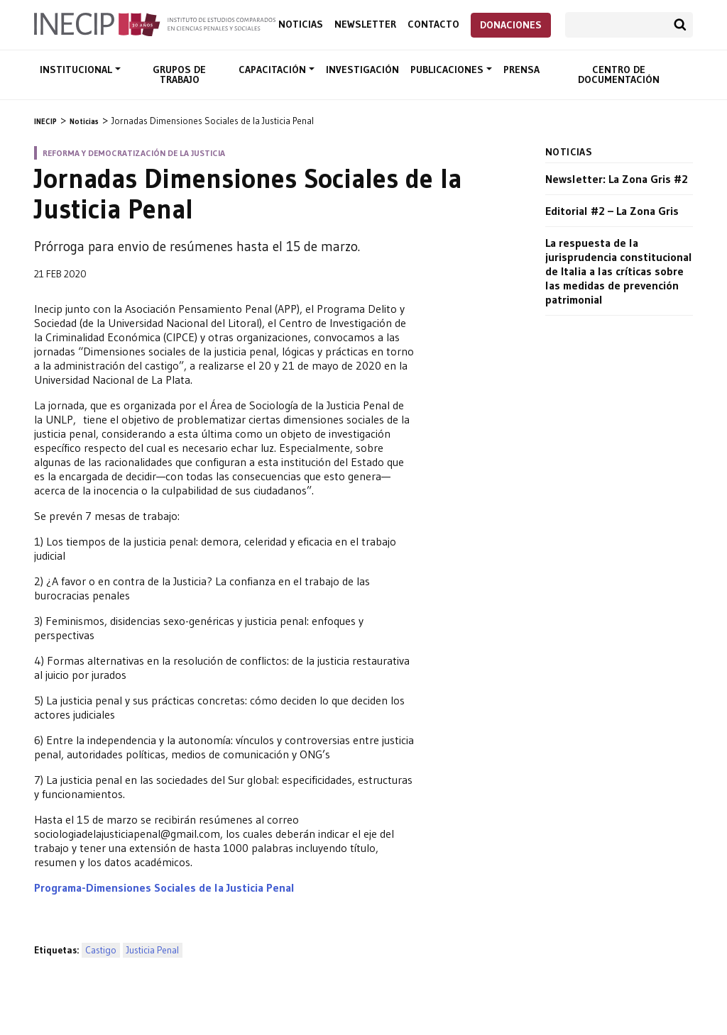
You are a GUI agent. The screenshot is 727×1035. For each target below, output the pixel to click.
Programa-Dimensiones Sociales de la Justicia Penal (164, 887)
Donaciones (511, 24)
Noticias (300, 24)
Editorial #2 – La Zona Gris (612, 211)
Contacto (433, 24)
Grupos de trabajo (179, 74)
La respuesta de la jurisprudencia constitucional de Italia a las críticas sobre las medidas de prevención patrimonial (618, 271)
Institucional (77, 69)
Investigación (362, 69)
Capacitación (274, 69)
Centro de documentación (619, 74)
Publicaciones (448, 69)
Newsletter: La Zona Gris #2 (616, 179)
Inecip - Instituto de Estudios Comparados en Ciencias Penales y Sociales (154, 23)
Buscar (680, 24)
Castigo (100, 950)
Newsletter (365, 24)
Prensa (521, 69)
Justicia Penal (152, 950)
